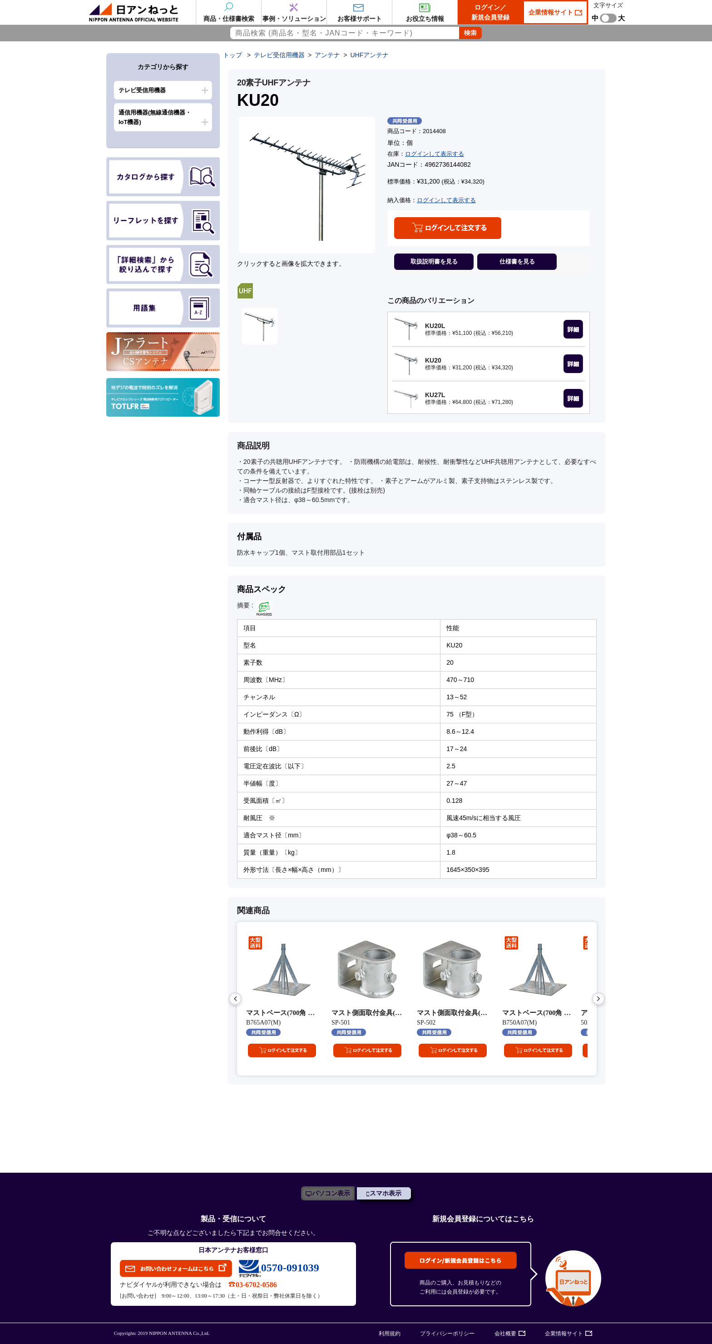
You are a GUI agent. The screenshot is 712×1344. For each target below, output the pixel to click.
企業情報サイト (552, 12)
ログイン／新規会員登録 (490, 12)
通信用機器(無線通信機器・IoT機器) (155, 117)
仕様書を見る (517, 261)
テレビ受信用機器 (142, 90)
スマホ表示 (385, 1193)
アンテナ (327, 55)
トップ (232, 55)
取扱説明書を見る (434, 261)
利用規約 (389, 1333)
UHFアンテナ (369, 55)
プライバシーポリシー (447, 1333)
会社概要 (505, 1333)
